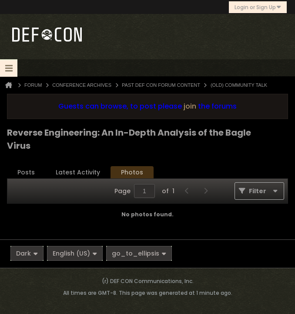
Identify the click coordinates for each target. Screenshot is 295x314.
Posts (26, 172)
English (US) (75, 253)
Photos (132, 172)
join (190, 106)
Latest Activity (78, 172)
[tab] (26, 172)
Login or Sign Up (258, 7)
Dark (27, 253)
